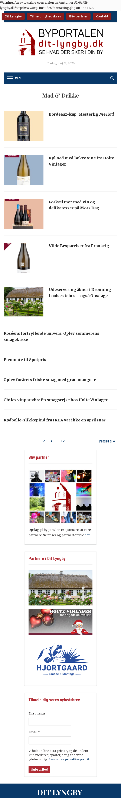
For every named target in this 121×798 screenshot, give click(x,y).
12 (63, 441)
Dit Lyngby (13, 16)
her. (88, 535)
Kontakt (102, 16)
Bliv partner (78, 16)
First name (37, 713)
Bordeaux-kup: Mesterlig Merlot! (81, 114)
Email (34, 732)
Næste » (107, 441)
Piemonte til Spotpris (25, 359)
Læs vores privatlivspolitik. (68, 759)
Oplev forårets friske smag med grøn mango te (50, 379)
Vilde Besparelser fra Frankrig (79, 245)
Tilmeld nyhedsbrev (45, 16)
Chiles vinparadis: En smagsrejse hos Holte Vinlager (56, 399)
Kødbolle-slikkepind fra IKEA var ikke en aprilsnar (54, 420)
